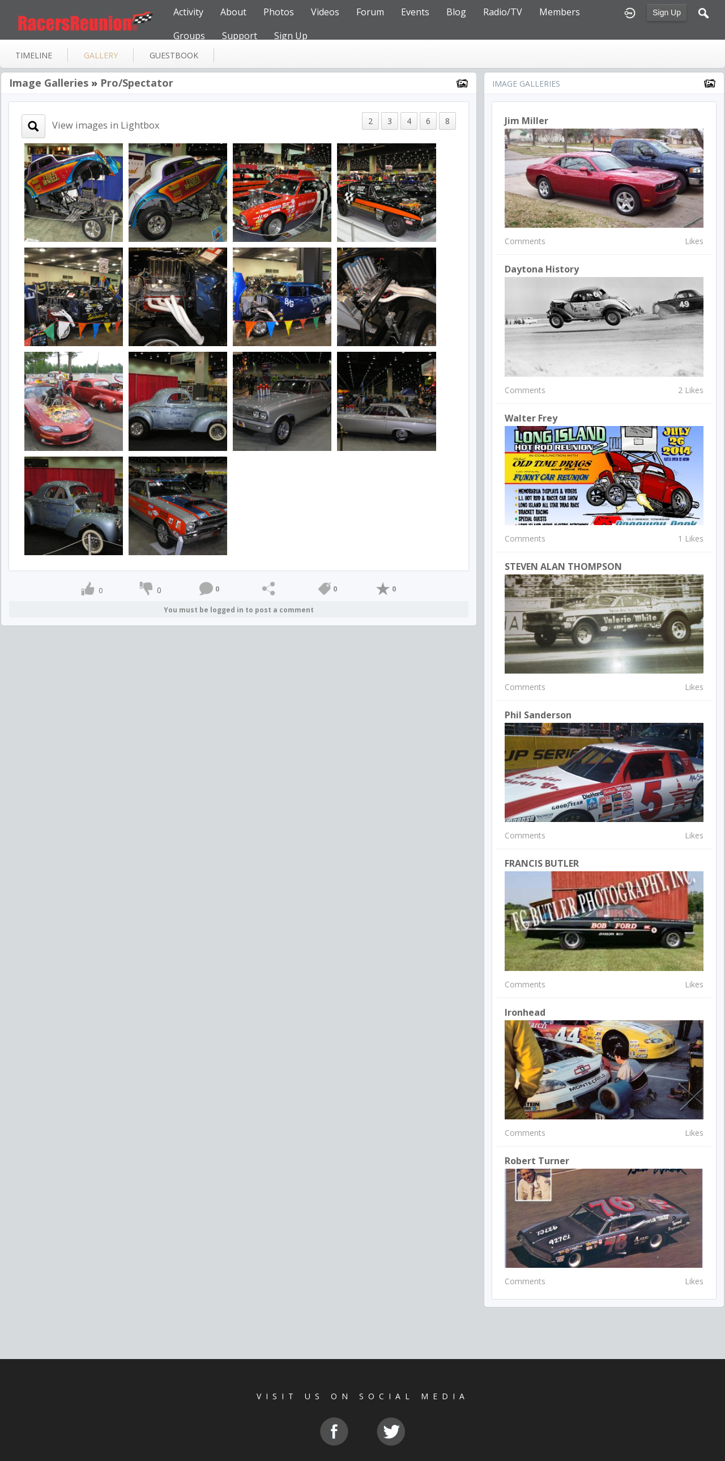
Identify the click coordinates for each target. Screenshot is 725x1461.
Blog (456, 12)
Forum (370, 12)
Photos (278, 12)
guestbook (174, 55)
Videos (325, 12)
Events (415, 12)
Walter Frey (531, 418)
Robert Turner (537, 1161)
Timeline (33, 55)
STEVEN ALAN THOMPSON (563, 566)
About (233, 12)
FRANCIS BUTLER (542, 863)
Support (239, 35)
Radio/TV (502, 12)
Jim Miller (526, 120)
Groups (189, 35)
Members (559, 12)
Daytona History (542, 269)
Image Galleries (48, 83)
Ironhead (525, 1012)
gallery (101, 55)
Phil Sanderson (538, 715)
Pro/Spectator (136, 83)
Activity (188, 12)
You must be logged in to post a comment (239, 610)
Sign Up (666, 12)
